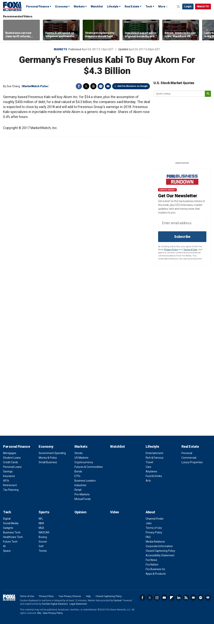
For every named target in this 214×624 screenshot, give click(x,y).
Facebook (79, 86)
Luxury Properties (192, 462)
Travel (149, 462)
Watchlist (97, 6)
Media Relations (155, 541)
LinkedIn (179, 598)
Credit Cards (10, 462)
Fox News (151, 559)
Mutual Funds (82, 498)
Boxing (43, 537)
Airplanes (151, 471)
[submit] (208, 94)
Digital (7, 518)
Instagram (157, 598)
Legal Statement (78, 604)
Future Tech (10, 541)
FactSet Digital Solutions (55, 604)
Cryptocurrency (83, 462)
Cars (148, 466)
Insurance (9, 476)
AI (4, 546)
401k (6, 480)
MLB (41, 527)
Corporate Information (159, 546)
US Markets (81, 457)
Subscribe (182, 237)
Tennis (43, 550)
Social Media (10, 523)
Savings (8, 471)
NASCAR (44, 532)
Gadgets (8, 527)
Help (88, 596)
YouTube (164, 598)
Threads (93, 86)
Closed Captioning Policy (160, 550)
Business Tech (11, 532)
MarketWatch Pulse (35, 86)
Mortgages (9, 453)
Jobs (149, 523)
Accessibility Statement (160, 555)
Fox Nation (152, 564)
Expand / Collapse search (178, 6)
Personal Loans (12, 466)
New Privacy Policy (53, 613)
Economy (61, 6)
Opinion (80, 512)
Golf (41, 546)
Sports (44, 512)
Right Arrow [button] (207, 30)
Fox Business (12, 6)
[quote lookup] (179, 94)
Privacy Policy (171, 249)
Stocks (78, 453)
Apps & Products (156, 573)
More (161, 6)
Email (108, 86)
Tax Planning (11, 489)
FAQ (148, 537)
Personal (186, 453)
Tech (148, 6)
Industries (80, 485)
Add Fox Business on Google (133, 86)
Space (7, 550)
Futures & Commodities (88, 466)
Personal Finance (37, 6)
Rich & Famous (154, 457)
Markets (79, 6)
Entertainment (154, 453)
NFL (41, 518)
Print (101, 86)
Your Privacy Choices (70, 596)
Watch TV (203, 6)
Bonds (78, 471)
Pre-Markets (82, 494)
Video (114, 512)
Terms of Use (190, 249)
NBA (41, 523)
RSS (186, 598)
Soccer (43, 541)
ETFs (77, 476)
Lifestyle (112, 6)
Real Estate (132, 6)
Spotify (201, 598)
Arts (148, 480)
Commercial (188, 457)
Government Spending (52, 453)
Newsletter (193, 598)
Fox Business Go (155, 569)
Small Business (48, 462)
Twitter (86, 86)
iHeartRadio (208, 598)
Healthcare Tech (13, 537)
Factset (118, 600)
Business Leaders (85, 480)
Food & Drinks (154, 476)
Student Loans (12, 457)
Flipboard (171, 598)
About (150, 512)
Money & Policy (48, 457)
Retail (77, 489)
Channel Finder (155, 518)
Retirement (10, 485)
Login (187, 6)
